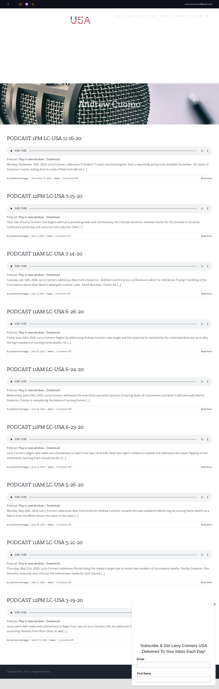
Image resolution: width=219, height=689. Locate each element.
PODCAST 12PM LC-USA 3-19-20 (45, 600)
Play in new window (31, 159)
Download (53, 159)
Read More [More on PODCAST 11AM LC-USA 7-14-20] (206, 293)
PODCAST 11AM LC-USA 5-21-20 (45, 542)
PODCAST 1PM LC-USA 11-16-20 (44, 138)
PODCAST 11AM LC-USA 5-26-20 (45, 484)
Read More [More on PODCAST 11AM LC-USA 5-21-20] (206, 582)
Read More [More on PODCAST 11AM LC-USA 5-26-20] (206, 524)
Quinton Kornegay (19, 178)
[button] (207, 15)
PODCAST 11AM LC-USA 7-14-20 (44, 253)
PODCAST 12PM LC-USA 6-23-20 (45, 427)
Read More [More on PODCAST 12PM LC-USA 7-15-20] (206, 235)
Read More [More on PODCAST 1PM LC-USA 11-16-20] (206, 178)
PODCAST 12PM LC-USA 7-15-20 (44, 196)
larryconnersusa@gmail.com (198, 4)
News (57, 178)
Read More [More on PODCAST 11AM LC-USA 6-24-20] (206, 409)
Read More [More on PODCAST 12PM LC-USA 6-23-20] (206, 466)
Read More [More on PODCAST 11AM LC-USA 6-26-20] (206, 351)
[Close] (214, 604)
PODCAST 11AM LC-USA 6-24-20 (45, 369)
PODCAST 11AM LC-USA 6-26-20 (45, 311)
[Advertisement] (109, 58)
